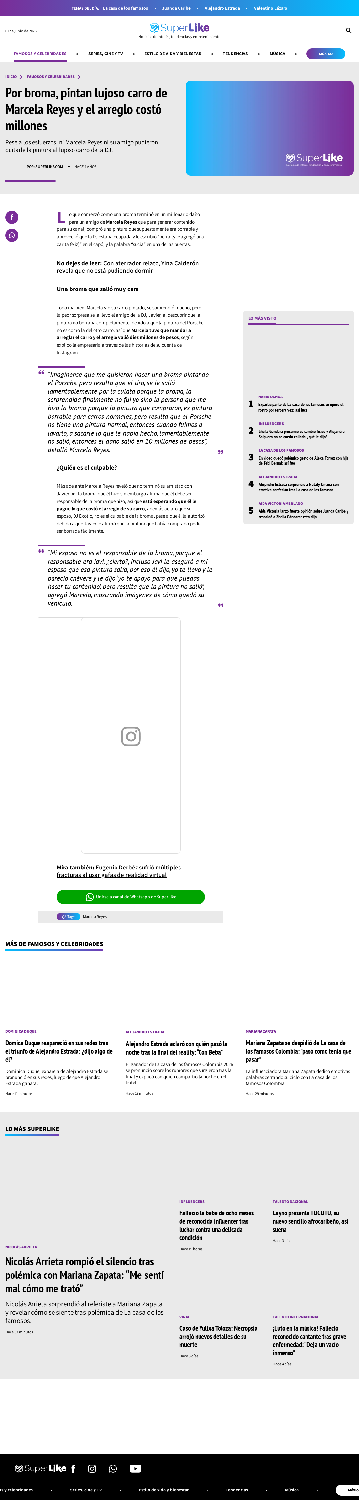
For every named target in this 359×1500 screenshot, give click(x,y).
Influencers (271, 423)
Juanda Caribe (176, 8)
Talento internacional (296, 1317)
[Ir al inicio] (179, 31)
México (326, 53)
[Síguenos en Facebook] (73, 1471)
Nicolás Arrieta (21, 1247)
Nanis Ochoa (270, 397)
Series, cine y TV (105, 53)
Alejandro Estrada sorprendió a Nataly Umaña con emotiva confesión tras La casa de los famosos (299, 487)
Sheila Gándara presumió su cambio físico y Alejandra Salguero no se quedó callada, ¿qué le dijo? (302, 433)
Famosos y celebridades (40, 53)
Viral (185, 1317)
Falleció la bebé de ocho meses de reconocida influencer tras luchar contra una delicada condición (217, 1225)
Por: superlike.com (45, 166)
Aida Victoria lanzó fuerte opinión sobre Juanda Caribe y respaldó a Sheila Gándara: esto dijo (303, 513)
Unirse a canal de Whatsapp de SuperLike (131, 897)
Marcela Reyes (95, 916)
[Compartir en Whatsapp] (11, 235)
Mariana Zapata (261, 1031)
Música (277, 53)
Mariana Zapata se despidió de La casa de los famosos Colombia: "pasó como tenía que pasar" (298, 1051)
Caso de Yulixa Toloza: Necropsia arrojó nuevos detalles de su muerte (219, 1336)
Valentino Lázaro (270, 8)
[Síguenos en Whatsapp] (113, 1471)
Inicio (11, 77)
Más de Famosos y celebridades (54, 944)
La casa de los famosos (125, 8)
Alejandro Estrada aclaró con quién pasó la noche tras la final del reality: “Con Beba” (176, 1048)
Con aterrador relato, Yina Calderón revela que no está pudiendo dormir (128, 266)
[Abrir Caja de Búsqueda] (349, 31)
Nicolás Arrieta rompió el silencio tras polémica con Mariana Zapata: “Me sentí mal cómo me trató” (84, 1274)
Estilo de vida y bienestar (172, 53)
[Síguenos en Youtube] (135, 1471)
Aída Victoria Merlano (281, 503)
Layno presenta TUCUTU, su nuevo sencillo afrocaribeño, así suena (310, 1221)
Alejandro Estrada (222, 8)
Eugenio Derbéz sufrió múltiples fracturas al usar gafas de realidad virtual (119, 871)
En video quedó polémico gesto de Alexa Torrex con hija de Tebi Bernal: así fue (303, 460)
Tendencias (235, 53)
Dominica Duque (21, 1031)
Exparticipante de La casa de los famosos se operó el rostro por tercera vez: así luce (300, 407)
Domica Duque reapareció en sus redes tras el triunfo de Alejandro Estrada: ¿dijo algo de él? (59, 1051)
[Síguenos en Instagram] (92, 1471)
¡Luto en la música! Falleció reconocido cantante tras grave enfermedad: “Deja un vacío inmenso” (309, 1340)
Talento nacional (290, 1201)
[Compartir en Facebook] (11, 217)
